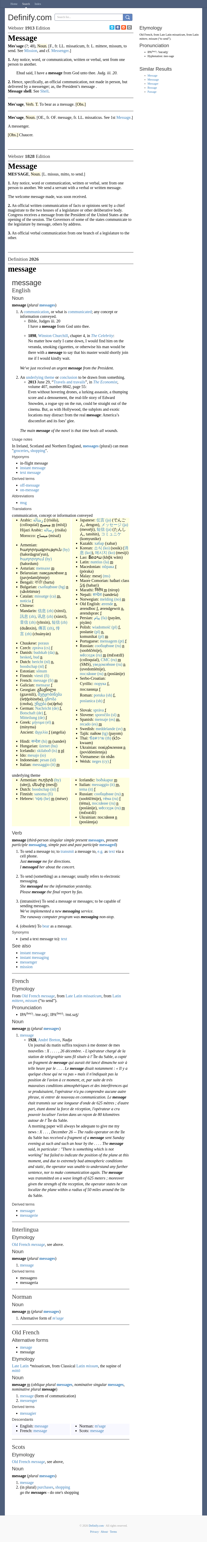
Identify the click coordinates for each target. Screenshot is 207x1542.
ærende (107, 604)
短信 (56, 622)
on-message (29, 490)
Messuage (153, 79)
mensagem (108, 641)
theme (49, 377)
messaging (37, 844)
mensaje (101, 719)
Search (26, 3)
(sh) (109, 695)
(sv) (119, 728)
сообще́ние (104, 645)
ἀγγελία (41, 732)
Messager (153, 83)
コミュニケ (111, 534)
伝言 (100, 520)
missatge (42, 596)
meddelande (105, 728)
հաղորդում (32, 559)
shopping (37, 450)
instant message (32, 468)
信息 (42, 610)
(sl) (114, 715)
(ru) (118, 645)
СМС (105, 659)
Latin (116, 996)
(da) (51, 652)
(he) (47, 798)
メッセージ (111, 524)
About (104, 1531)
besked (25, 657)
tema (83, 789)
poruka (99, 695)
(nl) (47, 661)
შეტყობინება (50, 694)
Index (38, 3)
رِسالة (49, 530)
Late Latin (74, 996)
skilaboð (44, 750)
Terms (113, 1531)
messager (27, 1210)
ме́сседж (87, 655)
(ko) (106, 548)
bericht (37, 661)
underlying (34, 377)
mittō (16, 1370)
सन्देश (35, 741)
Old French (31, 996)
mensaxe (43, 568)
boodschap (28, 666)
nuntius (96, 562)
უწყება (40, 703)
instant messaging (34, 957)
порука (100, 683)
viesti (38, 675)
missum (31, 1000)
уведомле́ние (104, 664)
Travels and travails (69, 382)
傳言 (42, 628)
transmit (67, 851)
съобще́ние (47, 587)
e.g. (101, 851)
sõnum (41, 671)
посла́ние (88, 673)
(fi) (46, 675)
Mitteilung (28, 717)
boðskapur (104, 780)
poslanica (87, 701)
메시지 (101, 552)
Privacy (94, 1531)
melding (106, 599)
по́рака (108, 566)
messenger (28, 962)
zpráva (37, 648)
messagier (28, 1413)
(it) (53, 764)
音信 (24, 622)
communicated (80, 311)
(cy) (105, 761)
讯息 (42, 616)
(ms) (106, 576)
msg (23, 502)
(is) (54, 750)
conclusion (68, 377)
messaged (107, 844)
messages (47, 305)
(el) (48, 722)
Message (152, 75)
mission (26, 967)
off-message (30, 485)
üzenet (44, 746)
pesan (44, 760)
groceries (21, 450)
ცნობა (50, 699)
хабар (99, 543)
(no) (117, 599)
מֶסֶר (39, 798)
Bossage (152, 87)
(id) (53, 760)
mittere (17, 1000)
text (112, 851)
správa (98, 710)
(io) (43, 755)
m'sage (58, 1318)
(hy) (66, 549)
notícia (25, 601)
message (40, 680)
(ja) (108, 520)
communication (36, 311)
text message (30, 472)
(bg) (62, 587)
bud (36, 657)
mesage (26, 1347)
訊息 (24, 616)
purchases (45, 1487)
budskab (40, 652)
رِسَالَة (38, 520)
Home (14, 3)
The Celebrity (102, 335)
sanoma (40, 794)
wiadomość (101, 627)
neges (96, 761)
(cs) (47, 648)
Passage (152, 91)
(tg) (105, 733)
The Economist (105, 382)
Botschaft (28, 713)
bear (45, 926)
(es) (112, 719)
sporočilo (102, 715)
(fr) (51, 680)
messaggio (41, 764)
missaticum (92, 996)
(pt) (121, 641)
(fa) (104, 618)
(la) (106, 562)
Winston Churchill (53, 335)
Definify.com (96, 1525)
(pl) (114, 627)
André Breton (49, 1040)
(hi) (44, 741)
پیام (97, 618)
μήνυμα (38, 722)
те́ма (107, 798)
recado (85, 724)
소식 (98, 548)
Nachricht (43, 708)
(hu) (54, 746)
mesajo (33, 755)
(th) (108, 738)
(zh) (50, 610)
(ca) (53, 596)
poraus (43, 643)
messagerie (29, 1215)
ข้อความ (96, 738)
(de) (55, 708)
